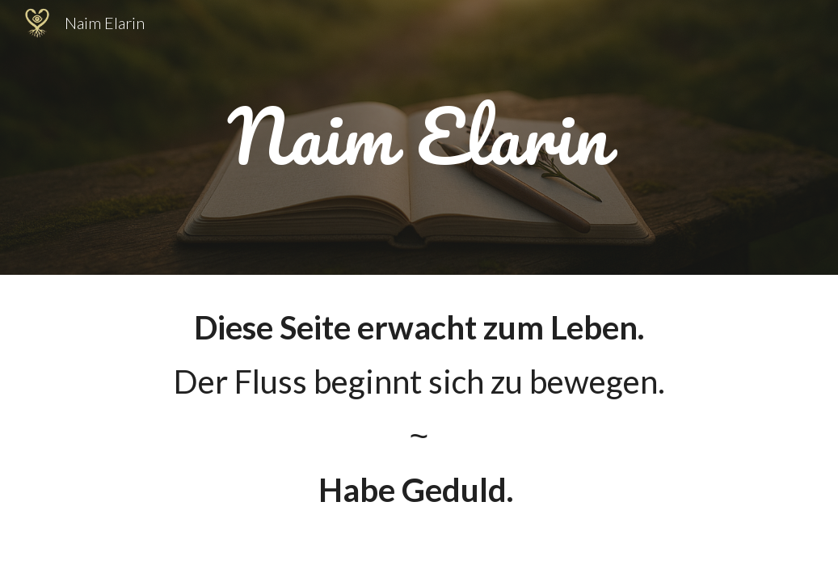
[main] (419, 137)
